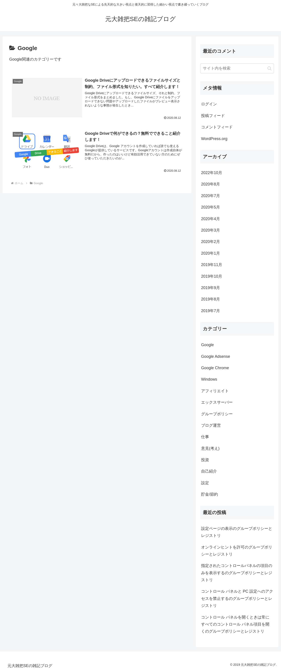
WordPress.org (214, 139)
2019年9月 (210, 288)
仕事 (205, 437)
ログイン (209, 104)
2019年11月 (211, 265)
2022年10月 (211, 173)
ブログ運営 (211, 425)
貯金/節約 (209, 494)
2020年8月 (210, 184)
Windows (209, 379)
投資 (205, 460)
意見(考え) (210, 448)
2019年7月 (210, 311)
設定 (205, 483)
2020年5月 (210, 207)
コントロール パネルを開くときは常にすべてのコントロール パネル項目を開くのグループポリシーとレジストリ (235, 624)
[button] (269, 68)
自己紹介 (209, 471)
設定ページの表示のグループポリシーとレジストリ (236, 532)
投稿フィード (213, 115)
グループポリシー (217, 414)
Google (207, 345)
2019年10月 (211, 276)
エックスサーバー (217, 402)
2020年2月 (210, 241)
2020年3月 (210, 230)
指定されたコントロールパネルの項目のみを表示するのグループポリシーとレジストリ (236, 572)
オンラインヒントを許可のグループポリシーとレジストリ (236, 550)
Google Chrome (215, 368)
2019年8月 (210, 299)
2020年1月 (210, 253)
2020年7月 (210, 196)
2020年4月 (210, 219)
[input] (237, 68)
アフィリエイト (215, 391)
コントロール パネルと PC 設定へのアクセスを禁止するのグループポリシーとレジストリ (237, 598)
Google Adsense (215, 356)
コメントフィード (217, 127)
